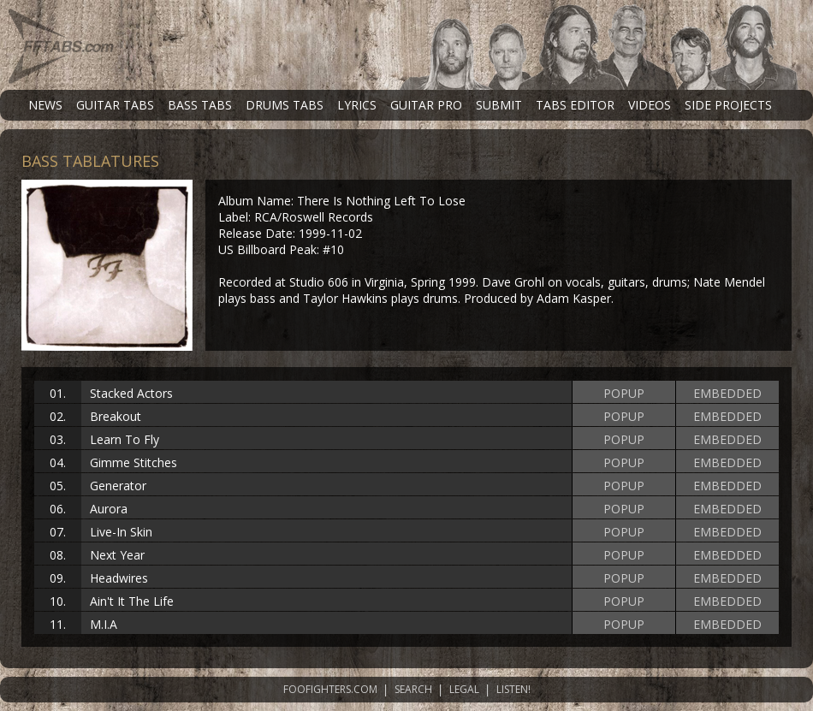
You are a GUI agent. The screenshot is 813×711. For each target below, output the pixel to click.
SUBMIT (499, 105)
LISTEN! (513, 689)
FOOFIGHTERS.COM (330, 689)
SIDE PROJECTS (728, 105)
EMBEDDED (727, 393)
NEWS (45, 105)
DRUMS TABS (284, 105)
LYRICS (357, 105)
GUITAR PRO (426, 105)
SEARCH (413, 689)
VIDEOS (649, 105)
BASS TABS (200, 105)
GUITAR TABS (115, 105)
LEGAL (464, 689)
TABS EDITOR (575, 105)
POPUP (623, 393)
